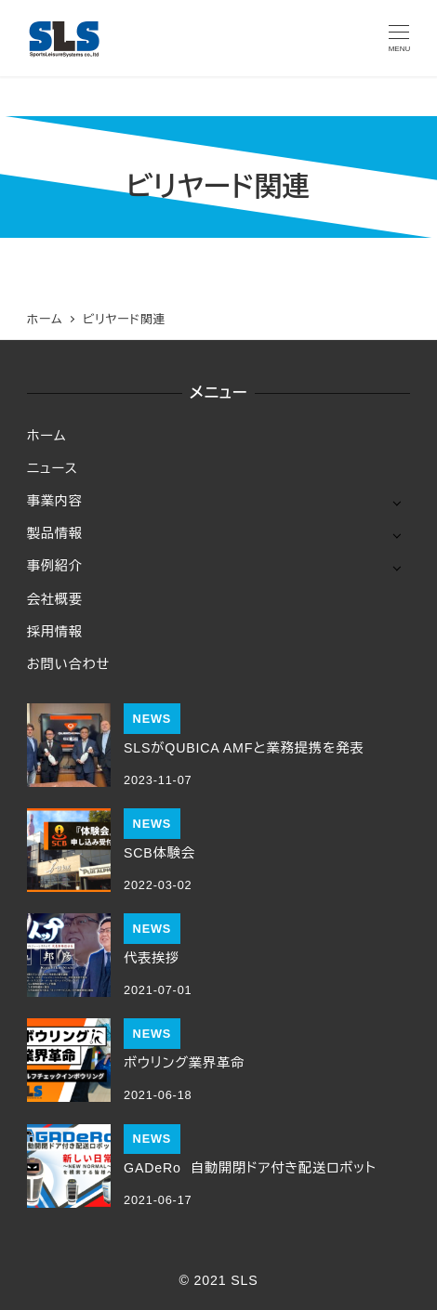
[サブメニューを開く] (396, 502)
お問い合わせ (68, 664)
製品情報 (55, 533)
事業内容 (55, 500)
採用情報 (55, 631)
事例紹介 (55, 565)
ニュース (52, 468)
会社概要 (55, 599)
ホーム (47, 435)
